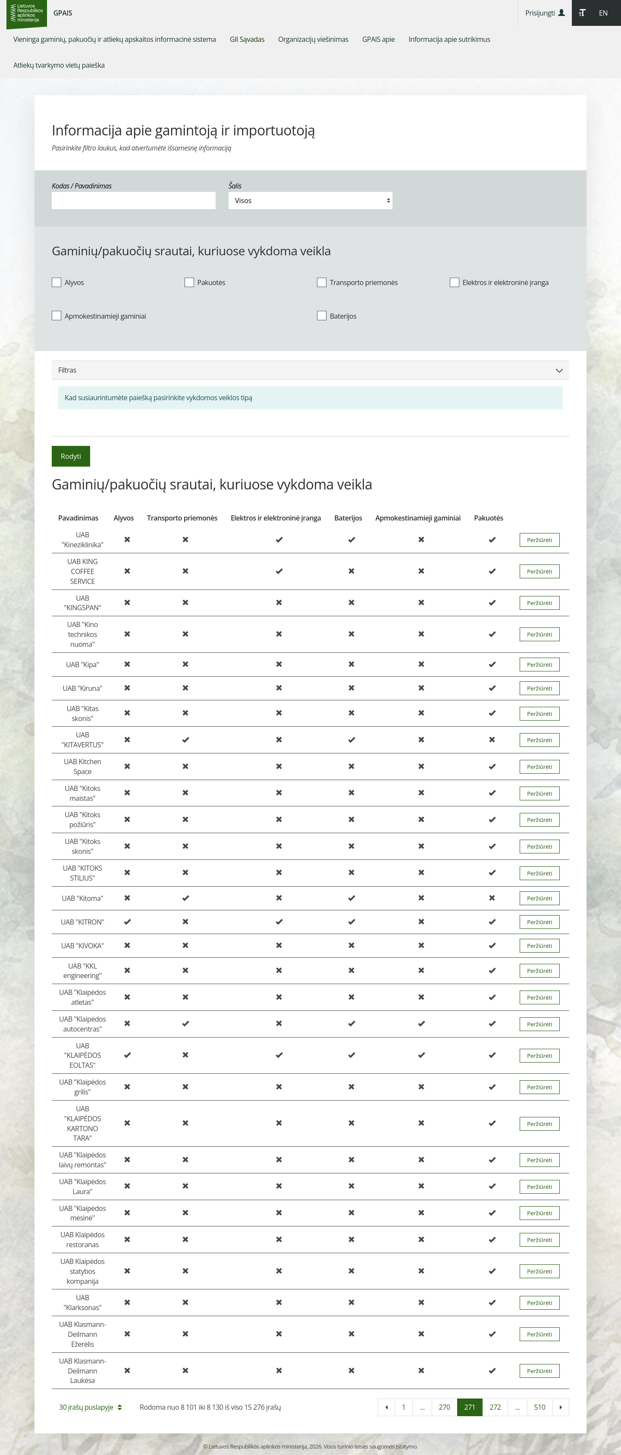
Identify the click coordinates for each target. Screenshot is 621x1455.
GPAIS (62, 13)
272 (495, 1407)
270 (444, 1407)
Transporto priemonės (357, 282)
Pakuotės (205, 282)
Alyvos (68, 282)
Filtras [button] (310, 370)
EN (603, 13)
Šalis (235, 186)
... (422, 1407)
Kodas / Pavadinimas (82, 186)
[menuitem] (114, 39)
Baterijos (336, 315)
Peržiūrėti (539, 540)
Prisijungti (545, 13)
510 (540, 1407)
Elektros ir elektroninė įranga (499, 282)
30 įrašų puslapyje (90, 1407)
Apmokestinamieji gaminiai (99, 315)
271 (470, 1407)
